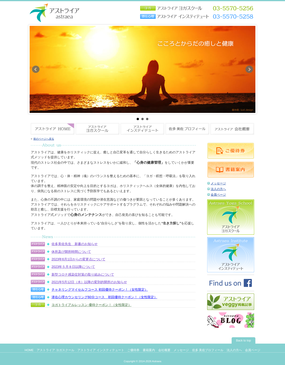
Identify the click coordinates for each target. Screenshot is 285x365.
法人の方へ (218, 189)
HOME (29, 350)
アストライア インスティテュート (100, 350)
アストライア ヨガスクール (55, 350)
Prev (36, 69)
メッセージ (218, 183)
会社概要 (164, 350)
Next (249, 69)
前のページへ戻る (43, 138)
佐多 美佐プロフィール (208, 350)
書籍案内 (149, 350)
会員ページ (218, 194)
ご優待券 (133, 350)
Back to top (243, 340)
